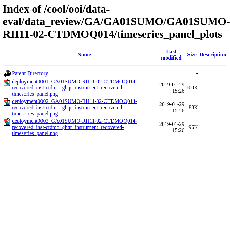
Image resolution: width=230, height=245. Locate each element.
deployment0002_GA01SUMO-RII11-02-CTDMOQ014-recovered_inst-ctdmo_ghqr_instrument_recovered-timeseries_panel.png (74, 107)
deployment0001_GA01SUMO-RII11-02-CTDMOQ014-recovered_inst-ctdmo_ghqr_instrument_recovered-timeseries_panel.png (74, 88)
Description (212, 55)
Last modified (171, 55)
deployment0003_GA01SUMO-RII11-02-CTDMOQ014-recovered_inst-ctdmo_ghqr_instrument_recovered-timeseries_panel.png (74, 127)
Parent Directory (30, 73)
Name (84, 55)
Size (192, 55)
